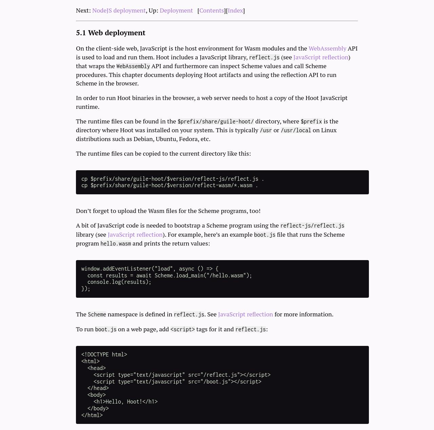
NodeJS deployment (119, 10)
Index (235, 10)
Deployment (176, 10)
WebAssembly (327, 48)
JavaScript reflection (320, 57)
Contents (211, 10)
